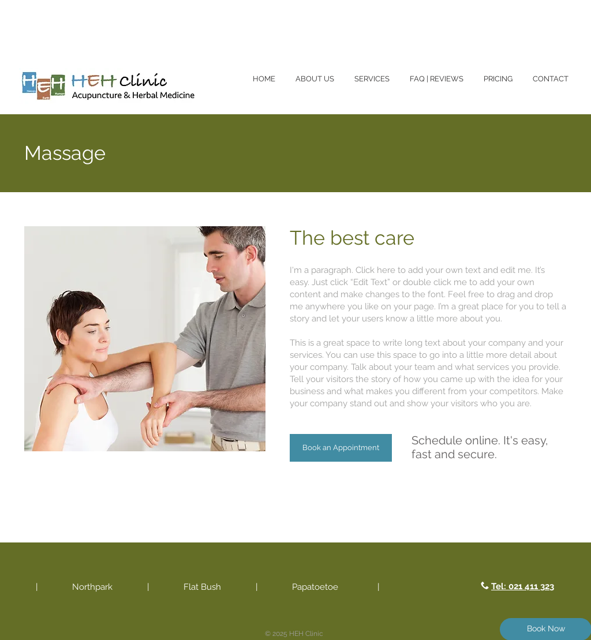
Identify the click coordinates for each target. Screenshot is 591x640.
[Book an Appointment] (341, 448)
